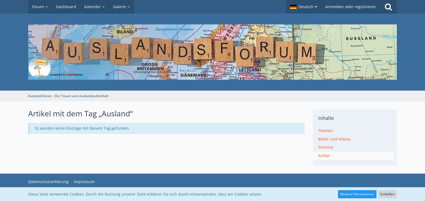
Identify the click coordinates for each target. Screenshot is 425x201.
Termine (325, 147)
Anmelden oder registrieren (350, 6)
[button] (303, 7)
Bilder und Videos (334, 139)
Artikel (324, 155)
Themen (325, 130)
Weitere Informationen (357, 194)
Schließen (387, 194)
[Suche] (388, 7)
